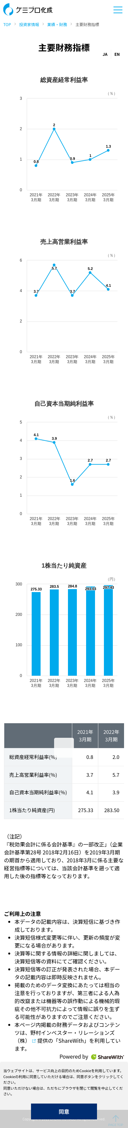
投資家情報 (29, 24)
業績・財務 (57, 24)
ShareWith (107, 1057)
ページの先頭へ (115, 1120)
